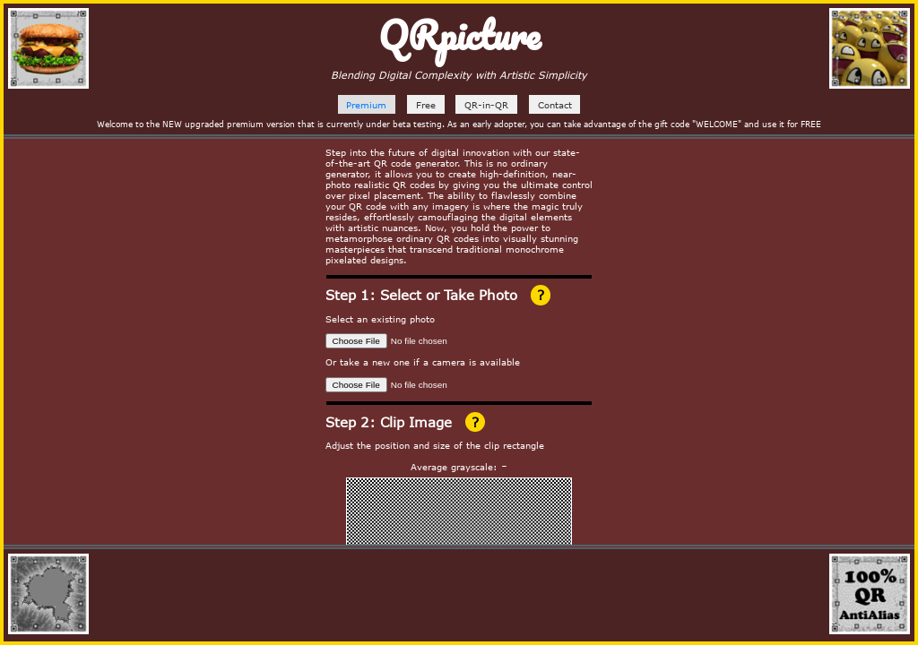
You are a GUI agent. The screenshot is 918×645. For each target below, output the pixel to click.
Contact (555, 104)
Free (426, 104)
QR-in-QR (486, 104)
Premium (366, 104)
